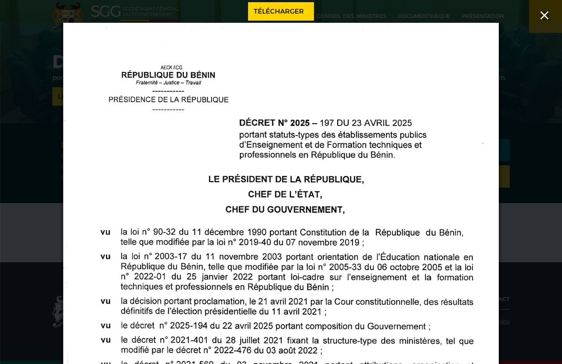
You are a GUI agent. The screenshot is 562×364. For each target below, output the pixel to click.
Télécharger (279, 11)
